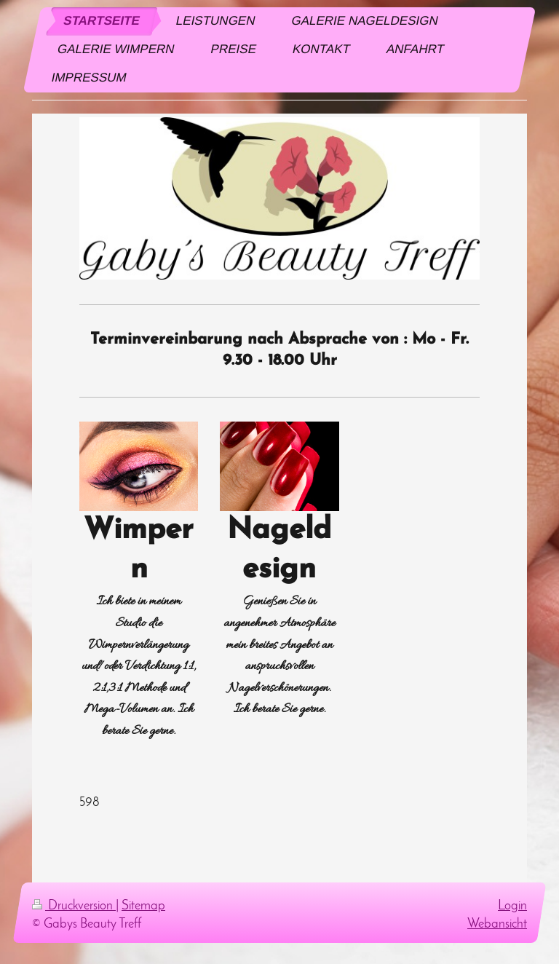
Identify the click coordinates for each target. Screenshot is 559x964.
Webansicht (497, 924)
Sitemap (143, 906)
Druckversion (74, 906)
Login (512, 906)
